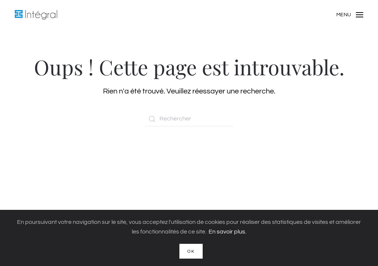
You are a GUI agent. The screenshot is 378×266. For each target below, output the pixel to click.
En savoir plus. (227, 232)
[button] (350, 15)
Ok (191, 251)
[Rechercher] (189, 119)
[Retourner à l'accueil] (36, 15)
